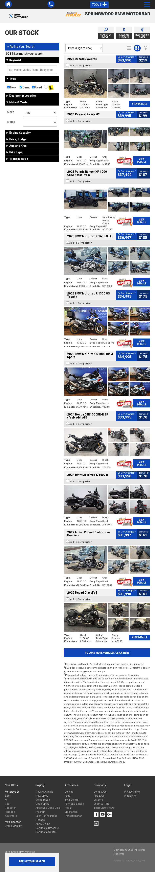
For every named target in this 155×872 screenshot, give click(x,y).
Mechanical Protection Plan (73, 814)
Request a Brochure (47, 828)
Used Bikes (42, 803)
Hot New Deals (44, 791)
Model (11, 122)
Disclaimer (130, 795)
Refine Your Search (21, 46)
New (11, 87)
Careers (98, 799)
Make (10, 112)
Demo (25, 87)
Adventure (11, 816)
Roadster (10, 807)
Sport (8, 795)
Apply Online (43, 824)
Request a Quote (46, 832)
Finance (40, 820)
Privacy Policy (132, 791)
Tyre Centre (72, 799)
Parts (67, 795)
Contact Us (100, 791)
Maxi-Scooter (13, 822)
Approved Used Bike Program (48, 810)
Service (69, 791)
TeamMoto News (104, 807)
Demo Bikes (43, 799)
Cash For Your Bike (47, 816)
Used (37, 87)
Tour (7, 803)
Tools (99, 4)
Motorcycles (12, 791)
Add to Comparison (80, 65)
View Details (139, 103)
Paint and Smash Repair (74, 805)
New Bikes (42, 795)
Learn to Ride (101, 803)
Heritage (10, 812)
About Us (99, 795)
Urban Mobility (13, 826)
